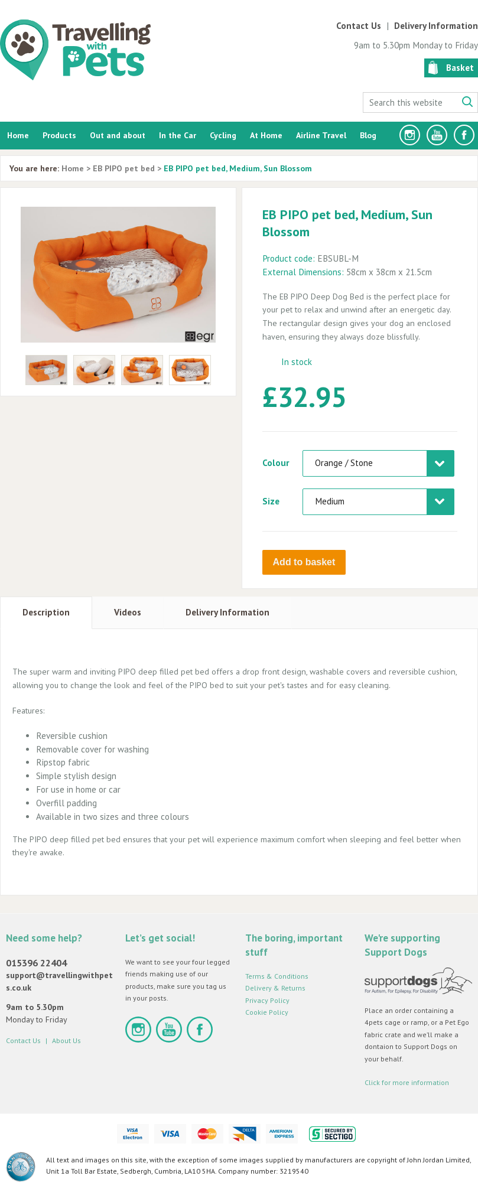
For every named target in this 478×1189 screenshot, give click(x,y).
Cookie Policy (266, 1010)
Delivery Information (436, 25)
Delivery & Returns (275, 986)
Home (18, 135)
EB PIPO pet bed (124, 168)
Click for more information (407, 1081)
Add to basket (304, 562)
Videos (127, 610)
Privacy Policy (267, 998)
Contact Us (358, 25)
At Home (266, 135)
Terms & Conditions (276, 974)
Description (46, 610)
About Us (66, 1039)
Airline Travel (321, 135)
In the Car (177, 135)
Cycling (223, 135)
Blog (368, 135)
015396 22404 (36, 962)
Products (59, 135)
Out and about (117, 135)
